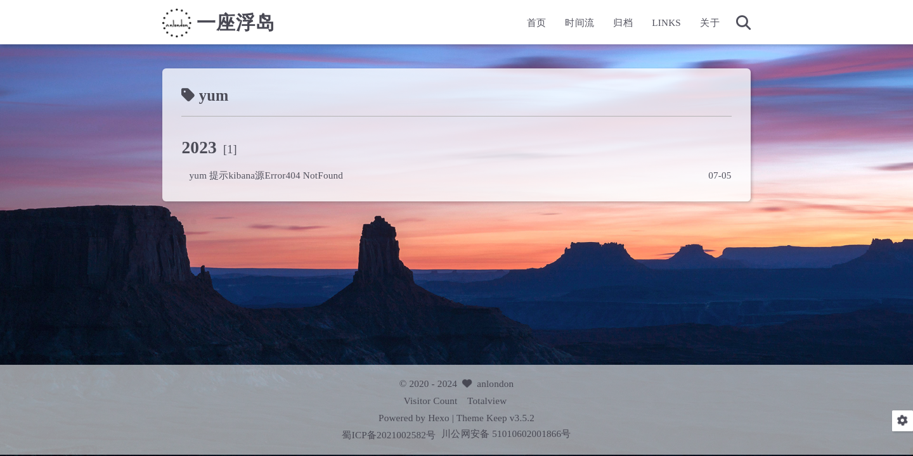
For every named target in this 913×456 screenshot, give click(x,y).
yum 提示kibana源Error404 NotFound (267, 175)
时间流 (579, 22)
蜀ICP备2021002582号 (390, 434)
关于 (709, 22)
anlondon (495, 383)
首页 (536, 22)
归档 (622, 22)
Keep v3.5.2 (510, 417)
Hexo (439, 417)
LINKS (666, 22)
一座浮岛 (236, 22)
